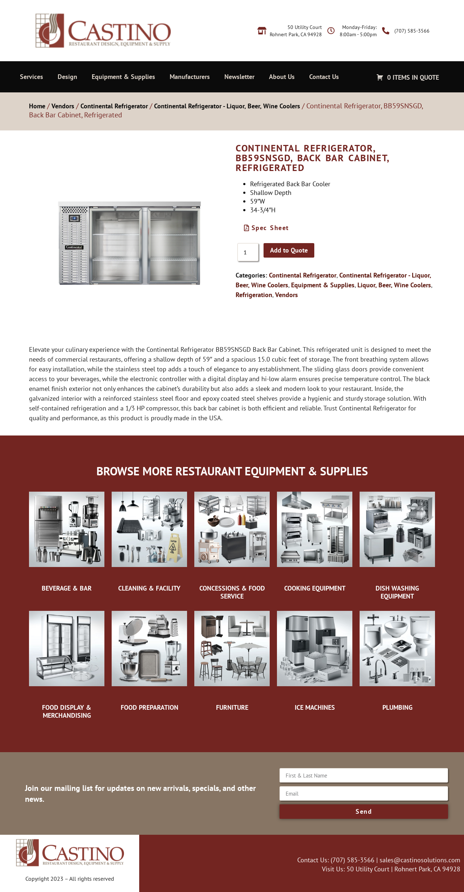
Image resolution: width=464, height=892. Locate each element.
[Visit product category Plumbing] (397, 659)
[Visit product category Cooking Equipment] (314, 540)
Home (37, 106)
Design (67, 76)
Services (31, 76)
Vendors (62, 106)
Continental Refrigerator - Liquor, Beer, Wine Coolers (227, 106)
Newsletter (239, 76)
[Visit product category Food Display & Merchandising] (66, 662)
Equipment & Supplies (123, 76)
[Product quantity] (247, 252)
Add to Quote (289, 250)
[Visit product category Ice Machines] (314, 659)
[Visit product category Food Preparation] (149, 659)
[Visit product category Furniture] (232, 659)
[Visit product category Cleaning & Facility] (149, 540)
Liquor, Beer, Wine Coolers (394, 285)
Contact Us (324, 76)
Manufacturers (190, 76)
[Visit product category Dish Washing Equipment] (397, 543)
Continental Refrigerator (114, 106)
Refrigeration (254, 295)
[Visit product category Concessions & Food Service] (232, 543)
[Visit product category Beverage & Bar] (66, 540)
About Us (282, 76)
